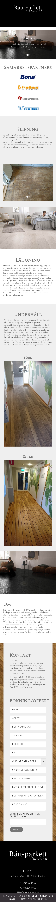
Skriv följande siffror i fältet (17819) (25, 815)
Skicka (16, 830)
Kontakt (20, 655)
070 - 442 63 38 (21, 895)
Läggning (28, 260)
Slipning (28, 129)
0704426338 (28, 888)
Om (7, 604)
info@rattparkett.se (24, 680)
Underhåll (28, 315)
